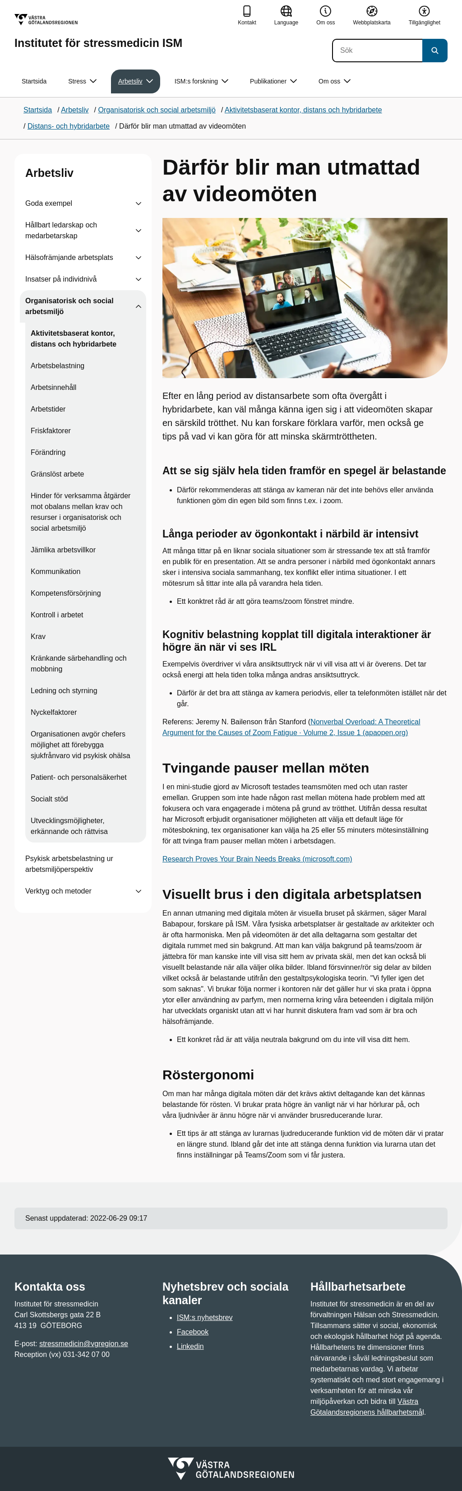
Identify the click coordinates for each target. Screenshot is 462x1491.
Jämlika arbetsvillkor (63, 550)
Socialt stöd (49, 799)
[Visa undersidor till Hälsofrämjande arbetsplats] (138, 257)
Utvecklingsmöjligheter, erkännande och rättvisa (69, 826)
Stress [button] (82, 81)
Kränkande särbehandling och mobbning (79, 663)
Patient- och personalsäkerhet (79, 777)
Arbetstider (48, 409)
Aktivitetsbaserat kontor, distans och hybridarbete (73, 338)
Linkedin (190, 1346)
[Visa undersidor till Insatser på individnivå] (138, 279)
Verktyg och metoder (58, 891)
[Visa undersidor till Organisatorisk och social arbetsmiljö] (138, 306)
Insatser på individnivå (61, 279)
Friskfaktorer (51, 431)
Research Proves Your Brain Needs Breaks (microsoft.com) (257, 859)
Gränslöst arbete (57, 474)
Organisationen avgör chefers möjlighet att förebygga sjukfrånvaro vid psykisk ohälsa (80, 744)
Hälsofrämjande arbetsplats (69, 257)
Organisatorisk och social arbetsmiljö (69, 306)
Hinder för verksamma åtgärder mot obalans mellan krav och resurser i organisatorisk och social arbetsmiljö (80, 512)
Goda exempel (48, 203)
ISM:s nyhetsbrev (205, 1317)
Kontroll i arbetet (57, 615)
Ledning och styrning (64, 691)
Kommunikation (55, 571)
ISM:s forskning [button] (201, 81)
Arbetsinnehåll (53, 387)
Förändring (48, 452)
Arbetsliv (49, 173)
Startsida (34, 81)
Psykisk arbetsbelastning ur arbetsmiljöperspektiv (69, 864)
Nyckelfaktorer (54, 712)
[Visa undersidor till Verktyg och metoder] (138, 891)
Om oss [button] (335, 81)
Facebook (192, 1332)
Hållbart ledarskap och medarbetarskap (61, 230)
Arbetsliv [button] (135, 81)
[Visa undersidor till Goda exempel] (138, 203)
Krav (38, 636)
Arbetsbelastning (57, 366)
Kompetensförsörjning (66, 593)
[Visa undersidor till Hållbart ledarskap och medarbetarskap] (138, 230)
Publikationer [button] (273, 81)
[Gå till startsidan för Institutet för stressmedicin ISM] (98, 31)
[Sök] (377, 50)
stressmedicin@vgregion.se (83, 1343)
